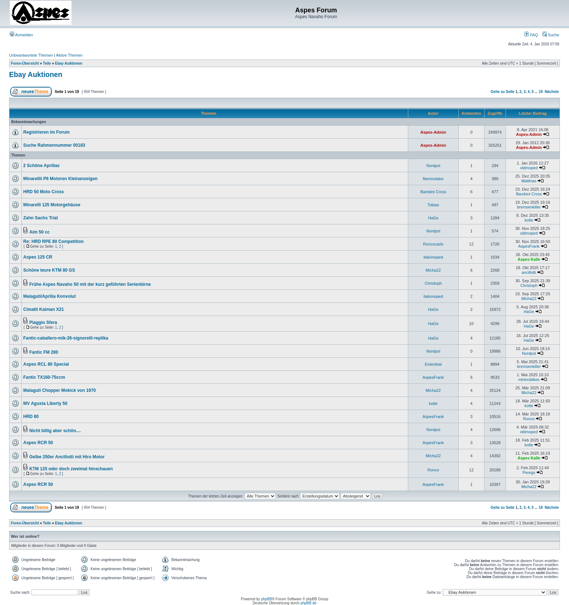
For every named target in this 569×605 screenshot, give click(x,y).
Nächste (552, 92)
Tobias (433, 205)
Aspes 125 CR (37, 257)
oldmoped (528, 168)
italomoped (433, 257)
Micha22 (433, 270)
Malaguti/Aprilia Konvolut (49, 296)
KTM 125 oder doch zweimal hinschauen (71, 468)
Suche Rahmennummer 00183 (54, 145)
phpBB (266, 599)
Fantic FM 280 (43, 352)
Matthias (529, 181)
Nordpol (433, 165)
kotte (529, 220)
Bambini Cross (433, 192)
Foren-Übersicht (25, 63)
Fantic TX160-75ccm (44, 377)
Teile (47, 63)
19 (541, 92)
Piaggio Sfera (43, 322)
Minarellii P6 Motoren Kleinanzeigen (60, 178)
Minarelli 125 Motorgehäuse (51, 204)
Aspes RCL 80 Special (46, 364)
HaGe (433, 218)
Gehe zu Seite (503, 92)
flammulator (433, 178)
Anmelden (21, 35)
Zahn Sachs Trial (40, 217)
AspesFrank (529, 246)
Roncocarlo (433, 244)
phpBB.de (308, 603)
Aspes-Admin (433, 132)
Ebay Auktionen (68, 63)
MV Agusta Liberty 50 (45, 403)
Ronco (529, 419)
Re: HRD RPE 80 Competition (53, 241)
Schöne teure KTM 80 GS (49, 270)
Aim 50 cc (39, 232)
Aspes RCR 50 (38, 442)
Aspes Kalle (528, 259)
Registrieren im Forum (46, 132)
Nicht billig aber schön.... (55, 430)
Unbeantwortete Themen (31, 55)
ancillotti (529, 272)
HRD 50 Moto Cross (43, 191)
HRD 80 (31, 416)
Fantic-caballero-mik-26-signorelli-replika (65, 338)
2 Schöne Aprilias (41, 165)
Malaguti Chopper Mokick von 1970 (59, 390)
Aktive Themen (69, 55)
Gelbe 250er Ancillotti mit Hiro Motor (67, 456)
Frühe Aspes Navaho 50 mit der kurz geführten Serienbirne (90, 284)
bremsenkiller (529, 207)
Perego (529, 472)
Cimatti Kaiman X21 (43, 309)
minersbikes (529, 379)
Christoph (433, 283)
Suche (551, 35)
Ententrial (433, 364)
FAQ (531, 35)
